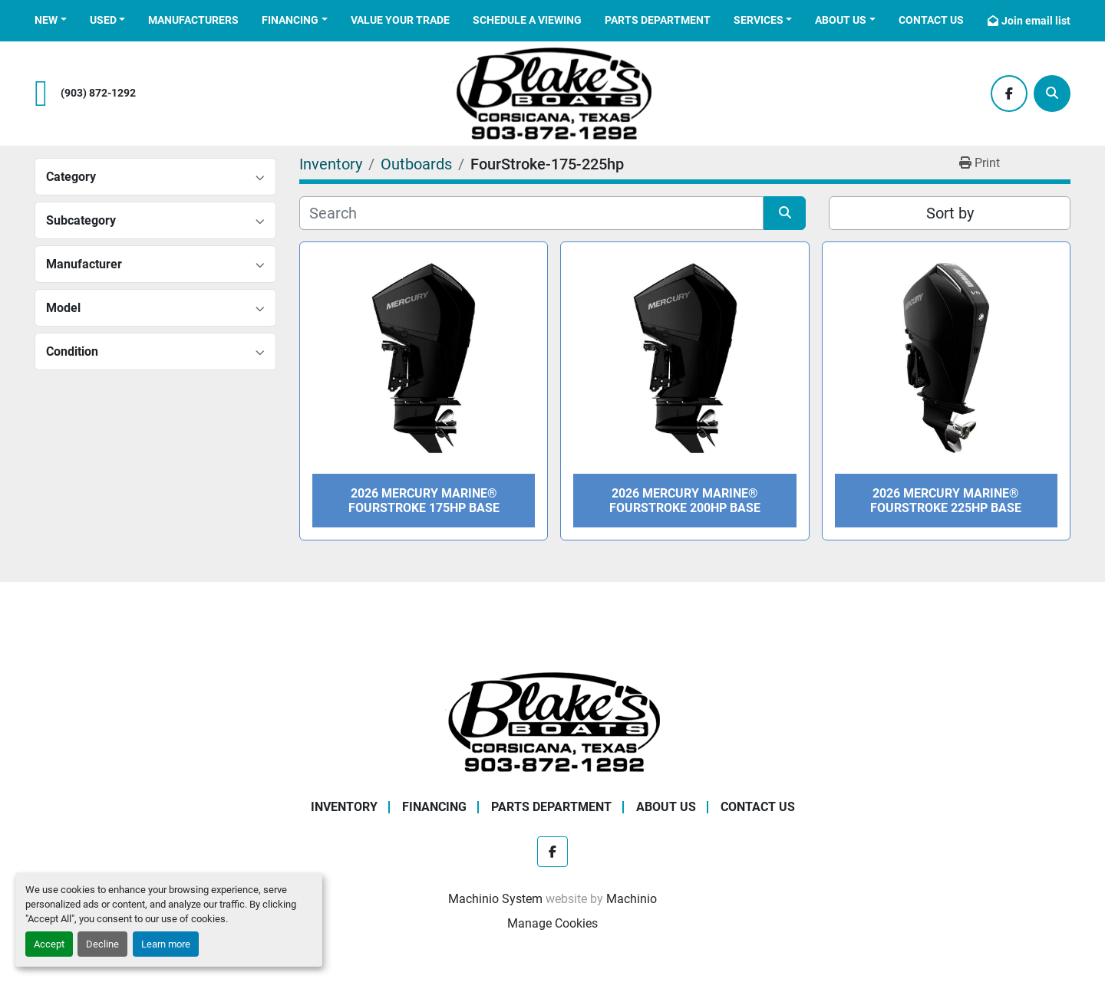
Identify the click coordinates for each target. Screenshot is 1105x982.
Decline (102, 944)
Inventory (344, 807)
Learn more (165, 944)
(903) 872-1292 (98, 93)
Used (103, 20)
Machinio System (495, 899)
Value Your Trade (400, 20)
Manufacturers (193, 20)
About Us (840, 20)
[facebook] (1009, 93)
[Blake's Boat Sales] (552, 721)
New (46, 20)
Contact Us (931, 20)
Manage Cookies (552, 923)
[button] (51, 20)
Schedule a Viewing (527, 20)
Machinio (631, 899)
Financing (290, 20)
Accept (49, 944)
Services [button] (758, 20)
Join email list (1035, 21)
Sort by (950, 213)
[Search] (1052, 93)
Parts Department (658, 20)
